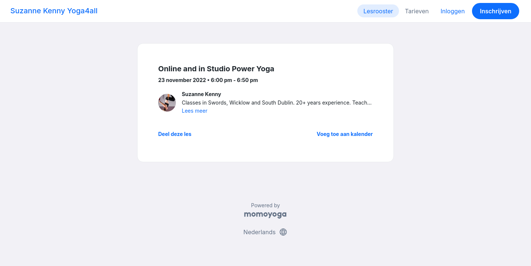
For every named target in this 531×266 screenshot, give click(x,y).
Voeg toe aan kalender (345, 134)
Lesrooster (378, 11)
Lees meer (194, 111)
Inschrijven (495, 11)
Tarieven (417, 11)
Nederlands (265, 232)
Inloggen (453, 11)
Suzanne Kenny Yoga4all (54, 10)
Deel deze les (174, 134)
